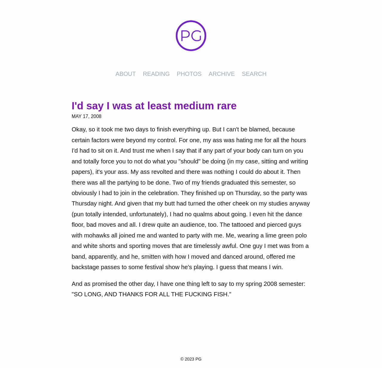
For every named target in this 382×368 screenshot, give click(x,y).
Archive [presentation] (222, 73)
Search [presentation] (254, 73)
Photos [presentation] (189, 73)
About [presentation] (125, 73)
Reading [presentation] (156, 73)
